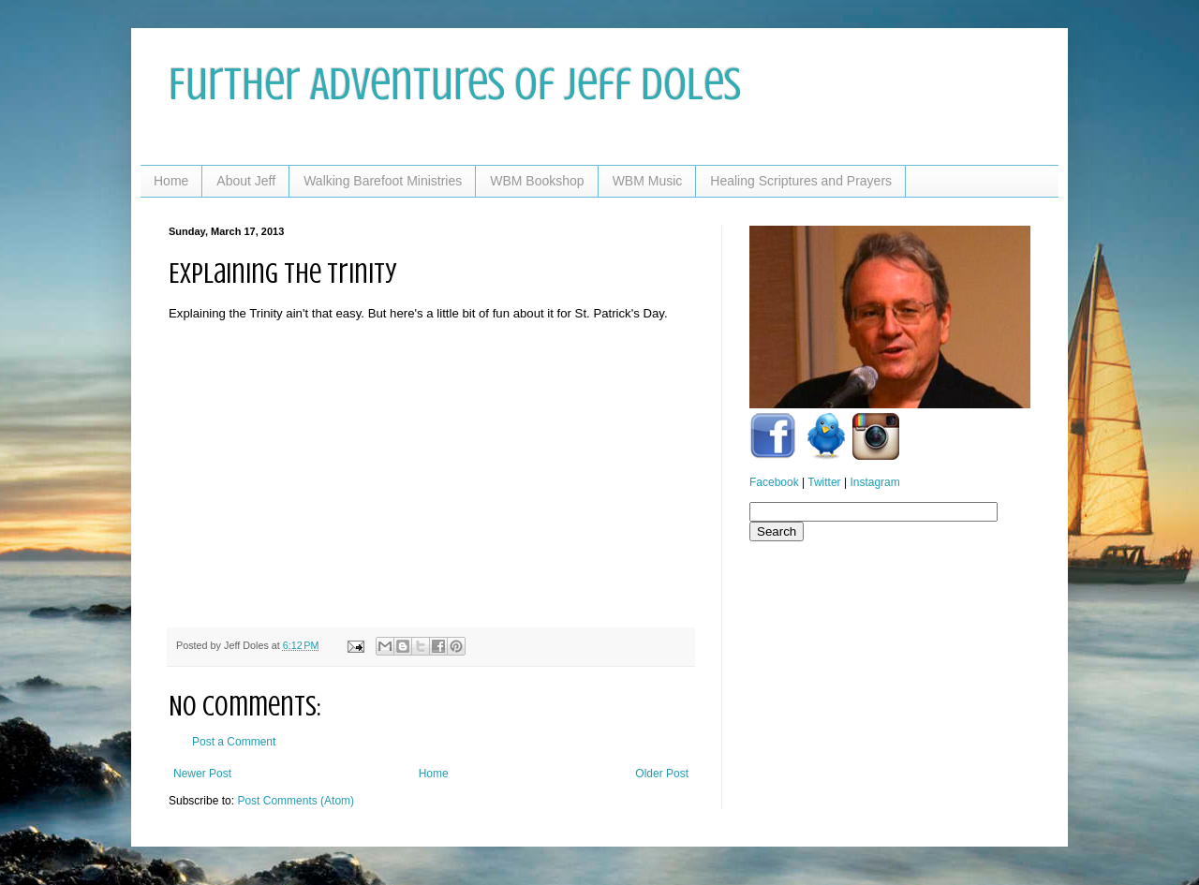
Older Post (661, 773)
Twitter (823, 482)
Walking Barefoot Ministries (382, 180)
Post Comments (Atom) (295, 800)
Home (171, 180)
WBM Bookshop (537, 180)
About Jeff (245, 180)
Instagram (874, 482)
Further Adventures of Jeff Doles (455, 84)
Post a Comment (233, 741)
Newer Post (202, 773)
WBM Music (648, 180)
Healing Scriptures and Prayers (801, 180)
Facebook (774, 482)
